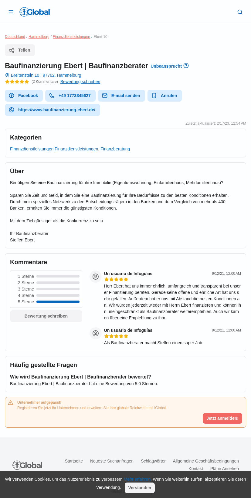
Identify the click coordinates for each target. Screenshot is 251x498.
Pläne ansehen (224, 468)
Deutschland (15, 37)
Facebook (23, 96)
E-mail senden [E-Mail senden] (121, 96)
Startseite (74, 461)
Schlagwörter (153, 461)
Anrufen (164, 96)
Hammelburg (39, 37)
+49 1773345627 (70, 96)
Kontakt (195, 468)
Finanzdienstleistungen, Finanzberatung (92, 148)
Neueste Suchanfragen (112, 461)
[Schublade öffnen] (11, 12)
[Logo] (34, 12)
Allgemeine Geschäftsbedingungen (206, 461)
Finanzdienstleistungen (71, 37)
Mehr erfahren (137, 479)
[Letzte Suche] (240, 12)
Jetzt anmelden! (222, 418)
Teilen (19, 50)
